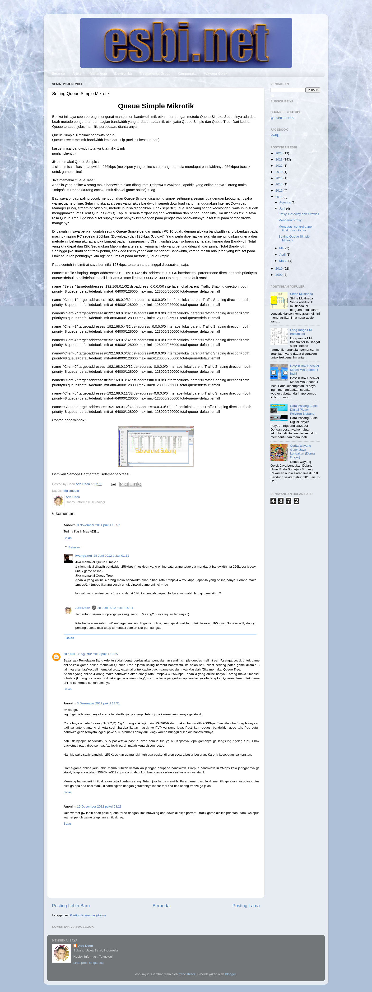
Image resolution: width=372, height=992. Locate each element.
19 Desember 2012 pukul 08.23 (99, 806)
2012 (279, 190)
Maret (283, 260)
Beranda (58, 73)
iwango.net (83, 555)
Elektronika (123, 73)
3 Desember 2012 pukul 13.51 (98, 703)
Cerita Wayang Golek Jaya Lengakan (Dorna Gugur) (302, 451)
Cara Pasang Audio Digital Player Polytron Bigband (303, 409)
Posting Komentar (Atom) (88, 915)
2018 (279, 178)
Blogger (230, 974)
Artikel (77, 73)
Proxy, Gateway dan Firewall (299, 214)
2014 (279, 184)
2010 (279, 268)
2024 (279, 153)
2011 (279, 197)
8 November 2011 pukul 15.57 (98, 525)
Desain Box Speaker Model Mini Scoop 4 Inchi (304, 369)
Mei (282, 248)
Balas (68, 538)
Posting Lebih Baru (71, 905)
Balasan (74, 547)
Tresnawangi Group (154, 73)
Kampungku (187, 73)
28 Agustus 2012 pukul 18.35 (97, 654)
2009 (279, 274)
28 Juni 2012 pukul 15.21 (115, 608)
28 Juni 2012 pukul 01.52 (111, 555)
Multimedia (98, 73)
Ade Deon (82, 608)
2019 (279, 172)
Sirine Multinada (301, 294)
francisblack (187, 974)
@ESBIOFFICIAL (282, 118)
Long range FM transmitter (301, 331)
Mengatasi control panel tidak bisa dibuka (295, 228)
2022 (279, 165)
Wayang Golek (215, 73)
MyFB (274, 135)
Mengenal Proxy (290, 220)
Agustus (285, 202)
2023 (279, 159)
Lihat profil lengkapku (88, 962)
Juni (282, 208)
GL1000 (69, 654)
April (283, 254)
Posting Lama (246, 905)
